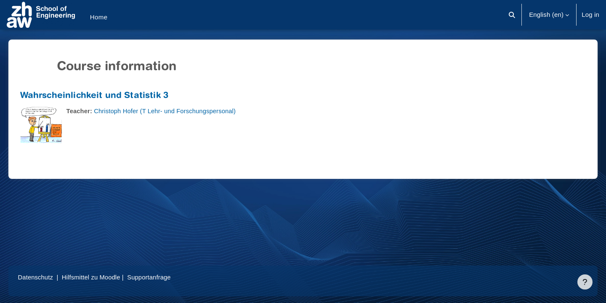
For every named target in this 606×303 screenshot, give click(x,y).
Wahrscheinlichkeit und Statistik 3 (106, 96)
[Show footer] (585, 282)
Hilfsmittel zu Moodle (105, 277)
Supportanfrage (163, 277)
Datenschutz (48, 277)
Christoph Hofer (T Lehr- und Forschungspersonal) (178, 110)
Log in (590, 14)
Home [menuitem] (99, 17)
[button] (512, 14)
